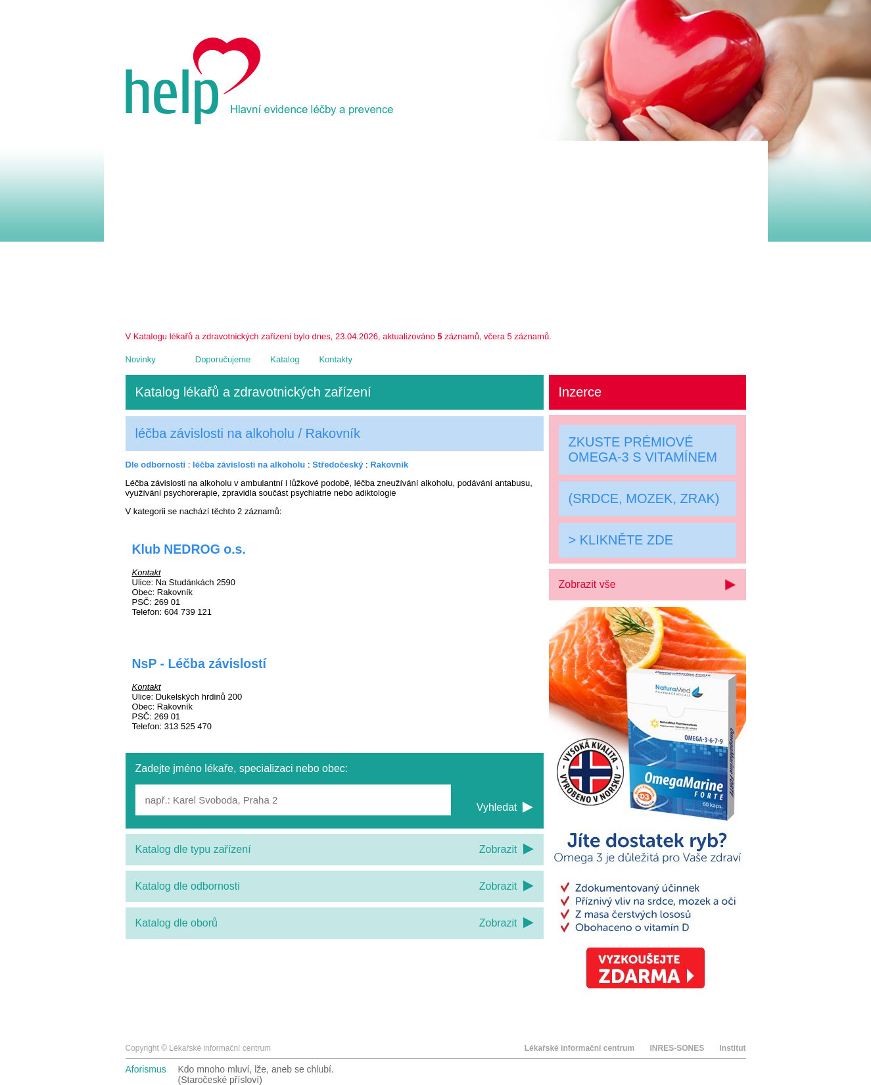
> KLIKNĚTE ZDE (621, 540)
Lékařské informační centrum (579, 1048)
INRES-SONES (676, 1048)
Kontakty (335, 359)
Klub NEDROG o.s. (189, 549)
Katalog (284, 359)
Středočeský (337, 465)
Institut (733, 1048)
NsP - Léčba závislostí (199, 663)
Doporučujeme (223, 359)
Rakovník (389, 465)
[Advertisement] (436, 233)
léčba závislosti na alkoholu (249, 465)
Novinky (141, 359)
